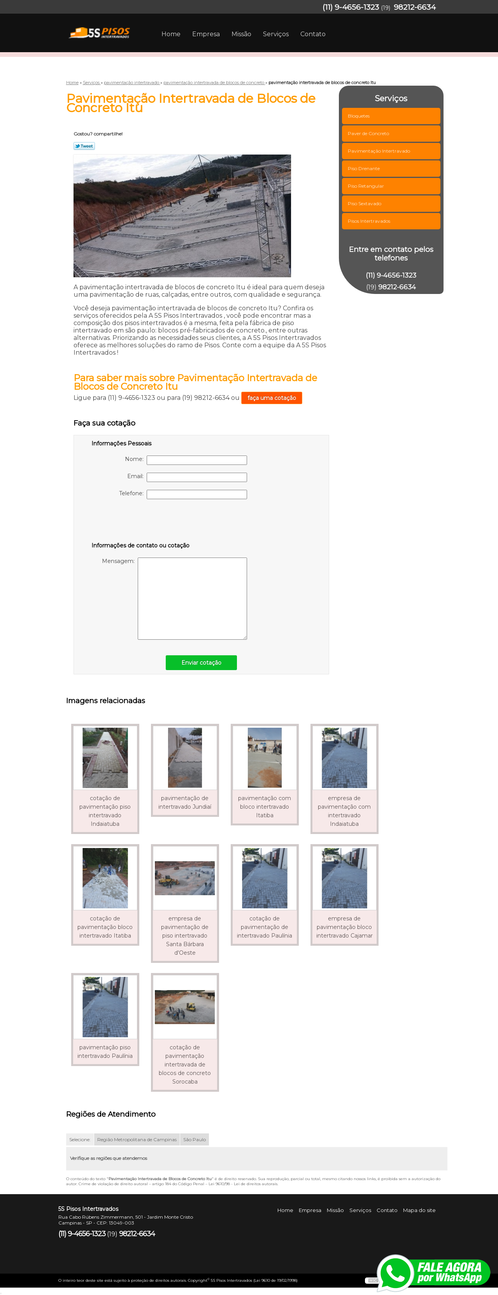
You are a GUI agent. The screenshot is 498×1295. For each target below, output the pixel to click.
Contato (313, 34)
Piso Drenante (364, 168)
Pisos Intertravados (369, 221)
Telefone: (183, 494)
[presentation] (141, 522)
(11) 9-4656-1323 (351, 7)
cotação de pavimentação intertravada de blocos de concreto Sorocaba (185, 1064)
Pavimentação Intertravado (379, 151)
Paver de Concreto (369, 133)
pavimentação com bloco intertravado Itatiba (264, 807)
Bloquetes (359, 116)
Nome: (186, 460)
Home (171, 34)
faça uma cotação (271, 397)
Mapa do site (419, 1210)
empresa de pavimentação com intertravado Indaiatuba (344, 811)
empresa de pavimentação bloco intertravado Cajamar (344, 927)
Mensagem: (174, 599)
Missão (241, 34)
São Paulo (194, 1139)
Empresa (206, 34)
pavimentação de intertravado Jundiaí (184, 802)
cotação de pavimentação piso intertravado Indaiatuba (105, 811)
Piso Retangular (366, 186)
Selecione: (80, 1139)
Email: (187, 477)
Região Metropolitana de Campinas (137, 1139)
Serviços (276, 34)
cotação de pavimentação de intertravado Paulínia (264, 927)
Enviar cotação (201, 662)
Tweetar (84, 146)
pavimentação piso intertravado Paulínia (105, 1051)
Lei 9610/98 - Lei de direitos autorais (243, 1183)
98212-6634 (415, 7)
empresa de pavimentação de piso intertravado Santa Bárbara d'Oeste (185, 935)
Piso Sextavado (365, 203)
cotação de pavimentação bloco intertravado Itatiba (105, 927)
